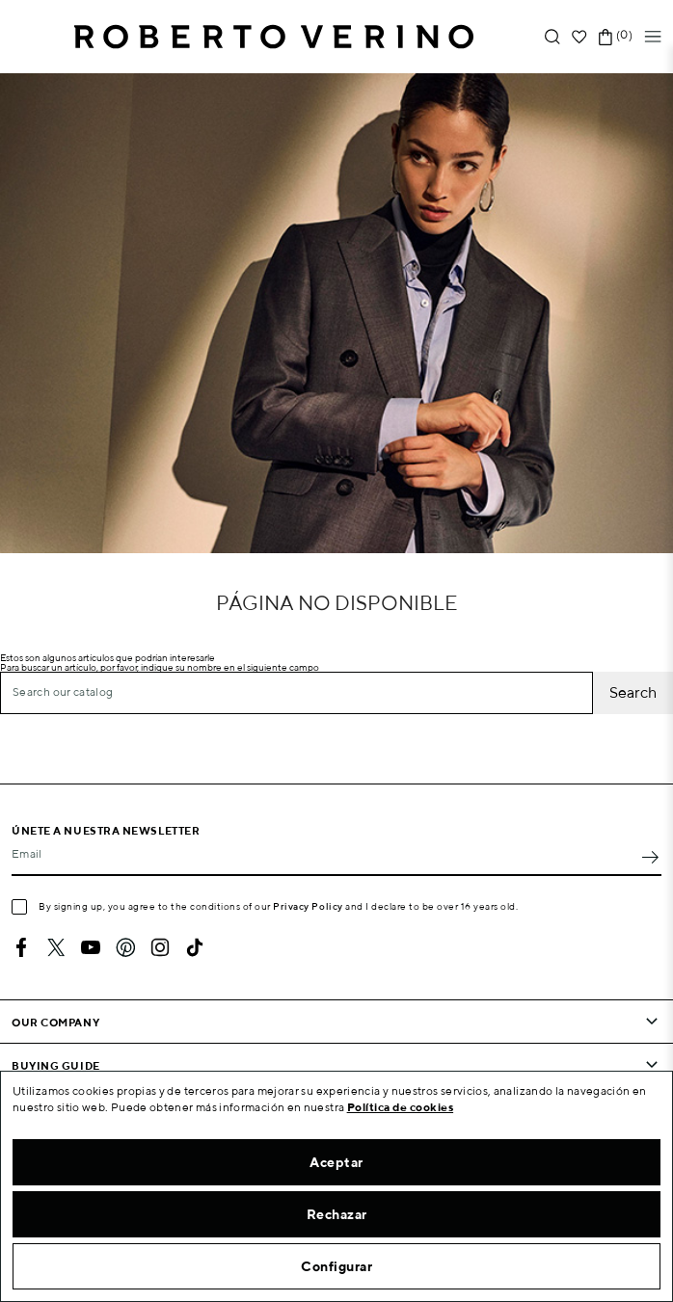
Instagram (160, 947)
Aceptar (336, 1162)
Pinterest (125, 947)
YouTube (90, 947)
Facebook (21, 947)
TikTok (194, 947)
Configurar (336, 1266)
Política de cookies (400, 1107)
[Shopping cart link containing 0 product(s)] (605, 37)
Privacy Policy (308, 906)
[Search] (296, 693)
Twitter (56, 947)
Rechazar (337, 1214)
